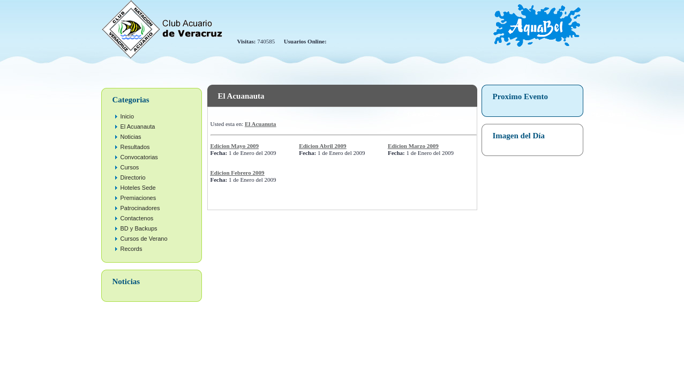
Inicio (127, 116)
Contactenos (137, 218)
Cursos (130, 167)
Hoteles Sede (138, 187)
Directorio (133, 177)
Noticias (131, 136)
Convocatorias (139, 157)
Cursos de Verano (144, 238)
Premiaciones (138, 198)
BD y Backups (139, 228)
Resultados (135, 147)
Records (131, 249)
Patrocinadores (140, 208)
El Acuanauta (138, 126)
